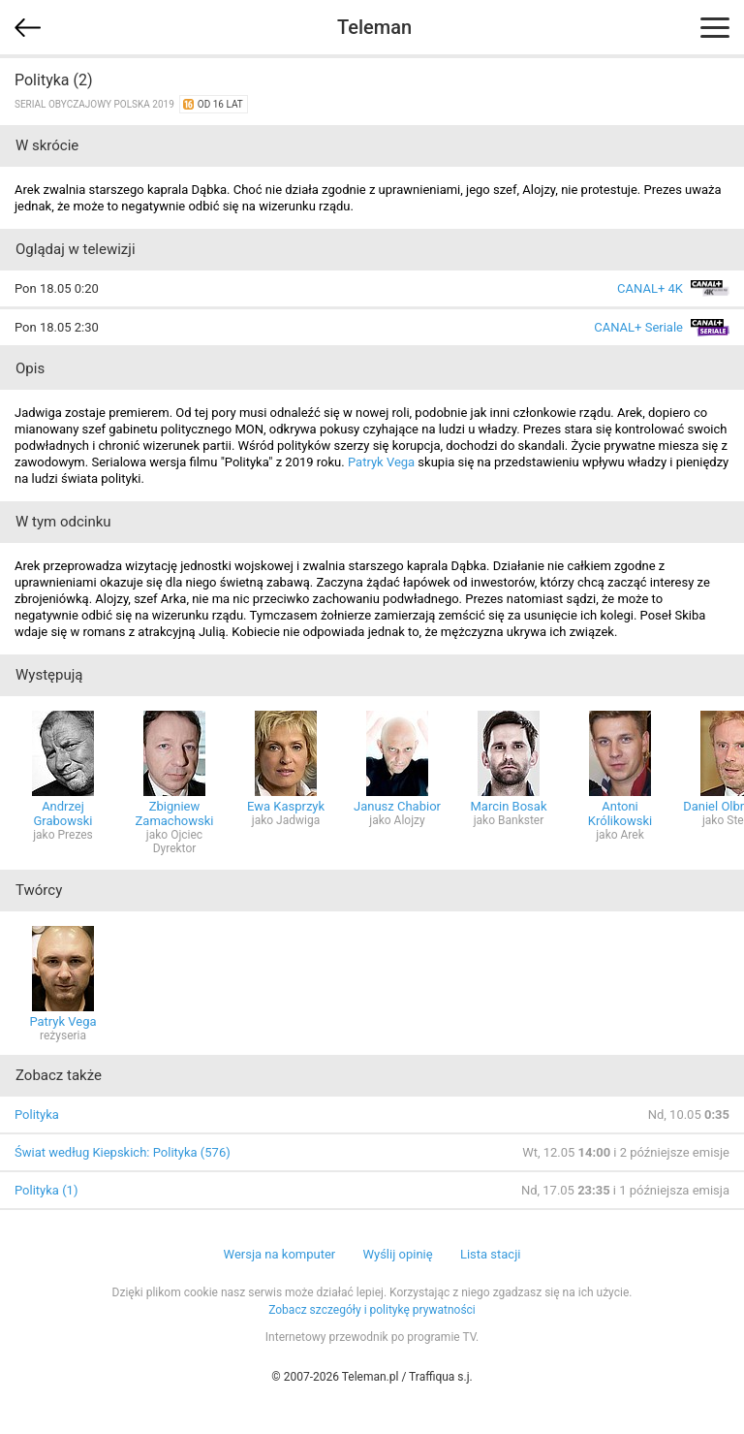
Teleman (374, 27)
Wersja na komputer (280, 1254)
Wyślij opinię (397, 1254)
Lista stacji (490, 1254)
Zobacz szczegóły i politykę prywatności (372, 1310)
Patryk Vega (381, 462)
